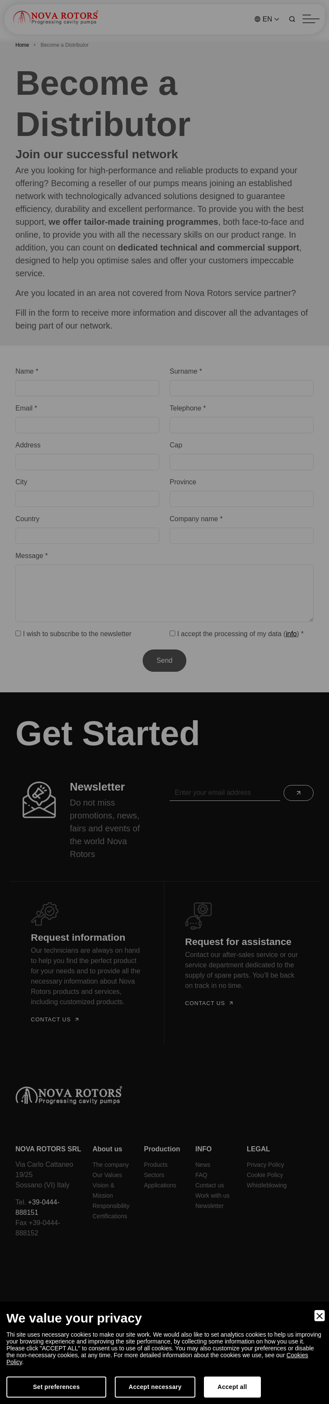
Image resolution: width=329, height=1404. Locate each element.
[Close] (319, 1315)
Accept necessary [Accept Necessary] (155, 1386)
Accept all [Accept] (232, 1386)
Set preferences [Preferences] (56, 1386)
